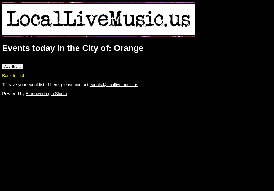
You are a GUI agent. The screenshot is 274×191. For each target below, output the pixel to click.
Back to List (13, 75)
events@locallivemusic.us (114, 85)
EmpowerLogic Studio (46, 94)
